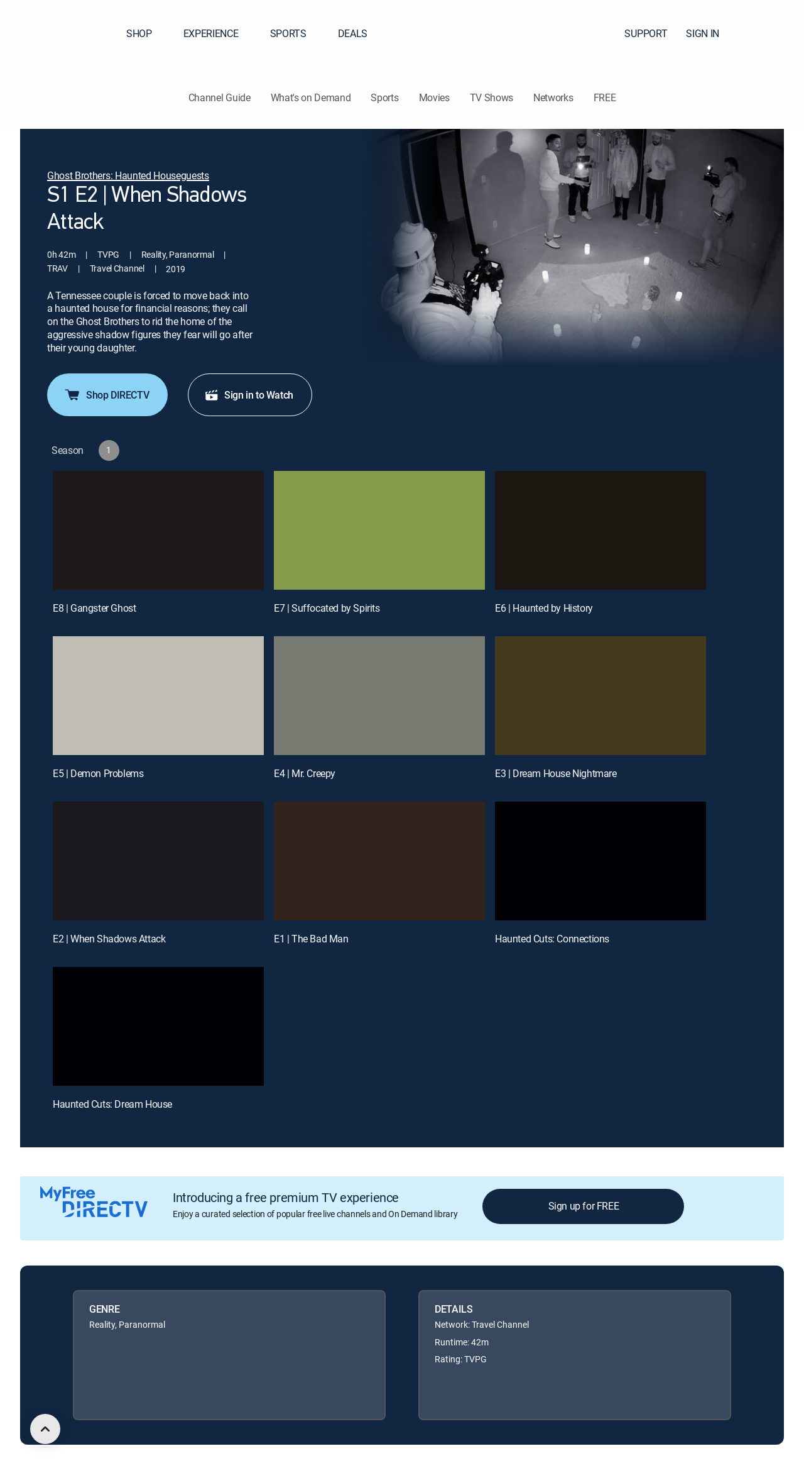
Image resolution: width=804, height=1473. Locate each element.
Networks (553, 97)
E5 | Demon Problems (98, 773)
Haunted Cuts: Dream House (112, 1104)
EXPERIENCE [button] (218, 33)
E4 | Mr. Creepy (304, 773)
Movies (434, 97)
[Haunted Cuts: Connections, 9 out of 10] (600, 861)
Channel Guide (219, 97)
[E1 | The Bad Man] (379, 861)
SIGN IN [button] (710, 33)
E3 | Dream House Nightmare (556, 773)
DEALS (352, 33)
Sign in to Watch (248, 394)
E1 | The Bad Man (311, 939)
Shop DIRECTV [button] (106, 395)
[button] (772, 33)
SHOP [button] (146, 33)
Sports (384, 97)
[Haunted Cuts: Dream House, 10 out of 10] (158, 1026)
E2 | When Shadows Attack (109, 939)
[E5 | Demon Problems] (158, 695)
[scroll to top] (45, 1429)
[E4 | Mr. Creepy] (379, 695)
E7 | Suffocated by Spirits (327, 608)
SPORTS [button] (296, 33)
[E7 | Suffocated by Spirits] (379, 530)
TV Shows (491, 97)
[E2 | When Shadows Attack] (158, 861)
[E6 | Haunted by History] (600, 530)
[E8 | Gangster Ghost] (158, 530)
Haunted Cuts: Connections (552, 939)
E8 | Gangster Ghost (94, 608)
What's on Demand (311, 97)
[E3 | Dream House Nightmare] (600, 695)
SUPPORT (645, 33)
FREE (605, 97)
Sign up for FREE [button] (583, 1206)
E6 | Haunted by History (544, 608)
